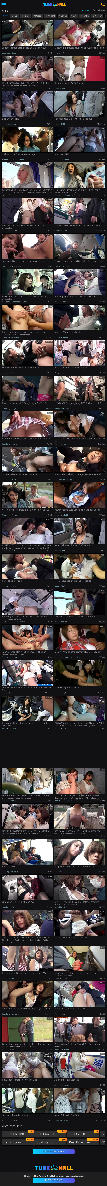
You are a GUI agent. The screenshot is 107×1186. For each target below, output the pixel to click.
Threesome (16, 373)
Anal (66, 373)
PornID (102, 480)
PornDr (49, 907)
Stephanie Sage (8, 160)
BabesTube (100, 231)
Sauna (63, 16)
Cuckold (14, 515)
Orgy (14, 408)
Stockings (6, 515)
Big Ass (57, 728)
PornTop (49, 337)
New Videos (83, 10)
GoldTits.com (51, 1141)
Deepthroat (13, 88)
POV (64, 728)
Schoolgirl (58, 515)
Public (4, 88)
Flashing (76, 195)
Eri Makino (6, 657)
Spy (74, 16)
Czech (4, 195)
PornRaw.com (51, 1133)
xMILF (49, 88)
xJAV (50, 622)
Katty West (59, 195)
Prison (38, 16)
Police (26, 16)
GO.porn (49, 551)
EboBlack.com (19, 1133)
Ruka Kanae (7, 622)
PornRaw (101, 978)
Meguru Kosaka (60, 657)
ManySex (101, 622)
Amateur (64, 302)
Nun (15, 16)
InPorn (102, 88)
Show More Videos (53, 1151)
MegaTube (48, 1014)
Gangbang (14, 337)
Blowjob (5, 551)
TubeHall (54, 4)
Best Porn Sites (84, 1141)
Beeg (103, 195)
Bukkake (5, 337)
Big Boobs (12, 586)
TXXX (50, 53)
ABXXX (102, 337)
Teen (63, 88)
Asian (4, 124)
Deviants (101, 266)
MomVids (101, 124)
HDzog (49, 657)
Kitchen (98, 16)
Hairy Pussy (65, 693)
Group (57, 586)
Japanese (6, 53)
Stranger (68, 195)
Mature (64, 622)
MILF (63, 124)
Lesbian (68, 801)
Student (51, 16)
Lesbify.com (19, 1141)
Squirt (13, 53)
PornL (102, 551)
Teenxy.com (84, 1133)
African (65, 53)
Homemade (7, 266)
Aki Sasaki (6, 302)
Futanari (57, 53)
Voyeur (57, 266)
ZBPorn (102, 53)
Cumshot (58, 231)
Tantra (85, 16)
